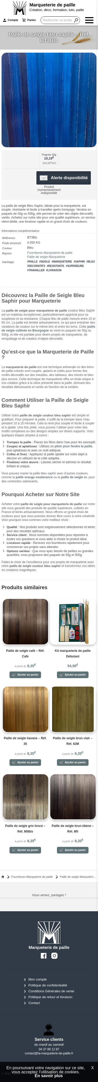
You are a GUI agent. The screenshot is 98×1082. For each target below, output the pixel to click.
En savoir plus (49, 1076)
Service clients (49, 1039)
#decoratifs (36, 266)
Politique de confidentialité (47, 985)
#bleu (90, 261)
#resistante (55, 266)
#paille (32, 261)
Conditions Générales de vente (51, 991)
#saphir (79, 261)
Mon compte (37, 979)
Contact (34, 1003)
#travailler (35, 270)
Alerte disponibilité (64, 178)
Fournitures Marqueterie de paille (49, 253)
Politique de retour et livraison (50, 997)
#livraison (54, 270)
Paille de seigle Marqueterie (46, 257)
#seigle (44, 261)
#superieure (75, 266)
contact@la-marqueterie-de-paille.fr (49, 1053)
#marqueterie (62, 261)
